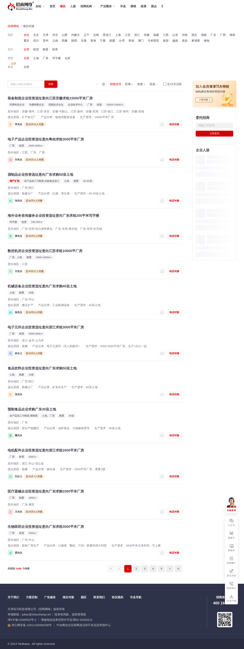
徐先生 (18, 312)
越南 (175, 40)
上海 (118, 34)
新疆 (112, 40)
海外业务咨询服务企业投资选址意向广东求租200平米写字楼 (53, 216)
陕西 (74, 40)
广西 (223, 34)
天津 (45, 34)
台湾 (122, 40)
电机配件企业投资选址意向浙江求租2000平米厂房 (46, 450)
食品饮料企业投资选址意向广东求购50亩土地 (42, 368)
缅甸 (206, 40)
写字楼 (56, 58)
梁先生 (18, 552)
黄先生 (18, 236)
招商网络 (13, 26)
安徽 (146, 34)
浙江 (137, 34)
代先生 (18, 271)
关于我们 (13, 597)
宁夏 (103, 40)
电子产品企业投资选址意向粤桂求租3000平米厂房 (46, 139)
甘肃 (84, 40)
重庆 (26, 40)
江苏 (127, 34)
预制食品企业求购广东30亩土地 (32, 409)
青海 (93, 40)
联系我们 (99, 597)
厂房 (45, 58)
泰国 (166, 40)
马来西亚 (153, 40)
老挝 (185, 40)
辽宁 (86, 34)
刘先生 (18, 159)
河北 (55, 34)
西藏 (64, 40)
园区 (84, 597)
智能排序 (115, 84)
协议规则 (117, 597)
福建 (156, 34)
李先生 (18, 124)
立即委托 (214, 133)
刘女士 (18, 476)
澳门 (141, 40)
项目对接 (28, 26)
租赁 (36, 49)
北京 (36, 34)
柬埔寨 (195, 40)
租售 (55, 49)
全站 (26, 34)
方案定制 (31, 597)
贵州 (45, 40)
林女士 (18, 353)
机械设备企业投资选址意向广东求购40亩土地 (42, 286)
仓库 (67, 58)
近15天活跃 (174, 84)
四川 (36, 40)
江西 (166, 34)
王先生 (18, 511)
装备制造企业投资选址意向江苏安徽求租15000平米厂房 (50, 98)
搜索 (50, 84)
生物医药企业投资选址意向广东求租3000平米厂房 (46, 527)
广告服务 (50, 597)
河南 (185, 34)
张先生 (18, 200)
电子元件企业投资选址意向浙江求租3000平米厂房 (46, 327)
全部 (26, 49)
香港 (131, 40)
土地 (36, 58)
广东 (213, 34)
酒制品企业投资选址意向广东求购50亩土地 (40, 175)
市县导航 (135, 597)
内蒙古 (75, 34)
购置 (45, 49)
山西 (64, 34)
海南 (232, 34)
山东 (175, 34)
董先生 (18, 435)
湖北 (194, 34)
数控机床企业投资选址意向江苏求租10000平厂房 (45, 251)
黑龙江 (107, 34)
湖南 (204, 34)
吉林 (96, 34)
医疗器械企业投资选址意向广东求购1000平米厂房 (46, 491)
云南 (55, 40)
